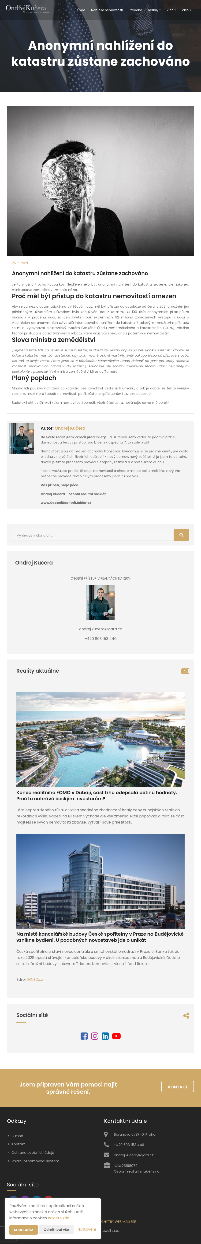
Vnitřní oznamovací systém (35, 1160)
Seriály (154, 10)
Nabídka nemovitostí (107, 10)
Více (171, 10)
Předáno (135, 10)
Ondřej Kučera (70, 428)
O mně (17, 1135)
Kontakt (178, 1087)
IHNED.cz (35, 979)
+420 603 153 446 (129, 1144)
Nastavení (86, 1229)
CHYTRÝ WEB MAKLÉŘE (118, 1221)
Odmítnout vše (56, 1229)
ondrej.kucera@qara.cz (134, 1155)
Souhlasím (23, 1230)
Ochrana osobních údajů (32, 1152)
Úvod (81, 10)
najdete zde (58, 1218)
